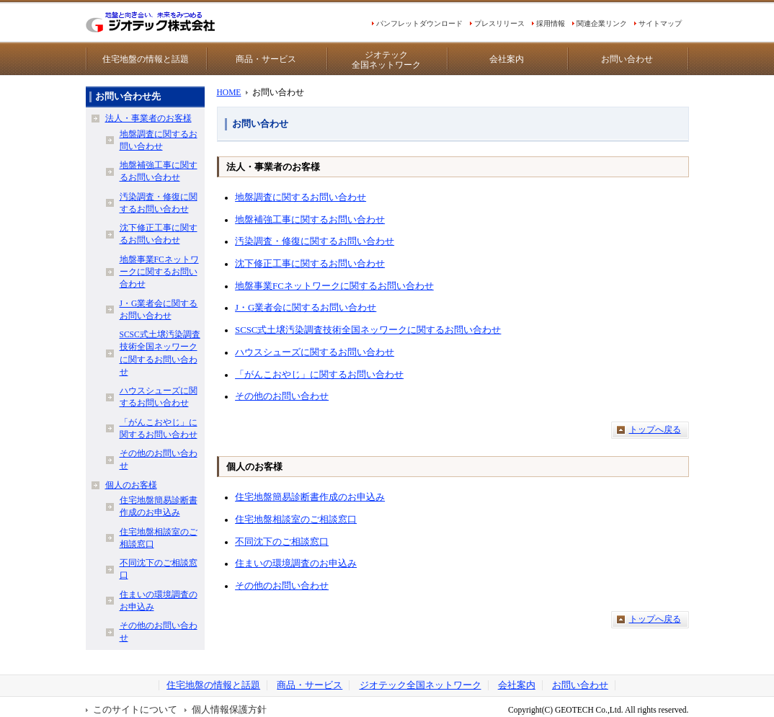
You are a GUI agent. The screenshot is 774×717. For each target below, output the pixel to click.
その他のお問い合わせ (282, 396)
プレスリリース (499, 23)
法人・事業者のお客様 (148, 118)
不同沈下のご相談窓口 (282, 542)
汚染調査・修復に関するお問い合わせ (314, 241)
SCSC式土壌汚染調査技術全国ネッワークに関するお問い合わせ (368, 330)
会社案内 (506, 59)
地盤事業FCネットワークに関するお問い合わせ (334, 286)
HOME (229, 92)
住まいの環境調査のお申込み (296, 563)
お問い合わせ (627, 59)
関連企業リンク (602, 23)
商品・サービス (266, 59)
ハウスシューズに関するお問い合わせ (314, 352)
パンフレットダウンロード (419, 23)
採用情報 (550, 23)
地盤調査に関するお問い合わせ (300, 197)
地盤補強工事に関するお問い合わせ (310, 220)
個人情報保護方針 (229, 710)
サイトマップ (660, 23)
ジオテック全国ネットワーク (386, 60)
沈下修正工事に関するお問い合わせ (310, 264)
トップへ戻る (655, 429)
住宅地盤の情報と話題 (145, 59)
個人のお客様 (131, 485)
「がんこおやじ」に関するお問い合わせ (319, 375)
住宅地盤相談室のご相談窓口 (296, 520)
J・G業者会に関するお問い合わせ (305, 308)
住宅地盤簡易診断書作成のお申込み (310, 497)
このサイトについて (135, 710)
